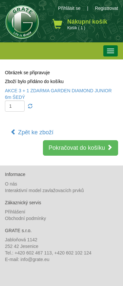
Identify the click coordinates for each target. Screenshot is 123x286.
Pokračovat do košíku (81, 147)
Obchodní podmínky (25, 218)
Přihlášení (15, 211)
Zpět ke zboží (31, 132)
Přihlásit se (69, 8)
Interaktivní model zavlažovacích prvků (44, 190)
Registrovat (106, 8)
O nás (11, 184)
